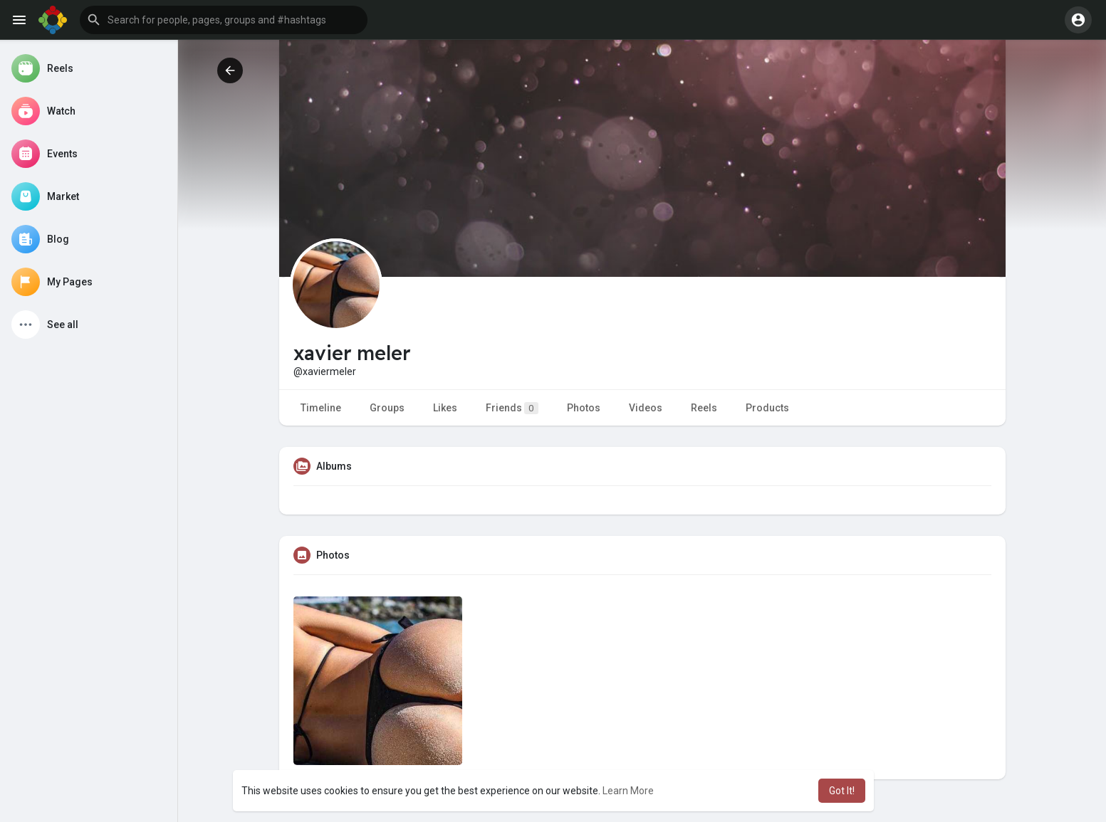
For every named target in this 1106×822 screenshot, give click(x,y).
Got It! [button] (842, 790)
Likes (445, 407)
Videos (645, 407)
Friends (512, 408)
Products (767, 407)
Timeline (321, 407)
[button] (223, 20)
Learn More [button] (628, 790)
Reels (704, 407)
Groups (387, 407)
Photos (583, 407)
